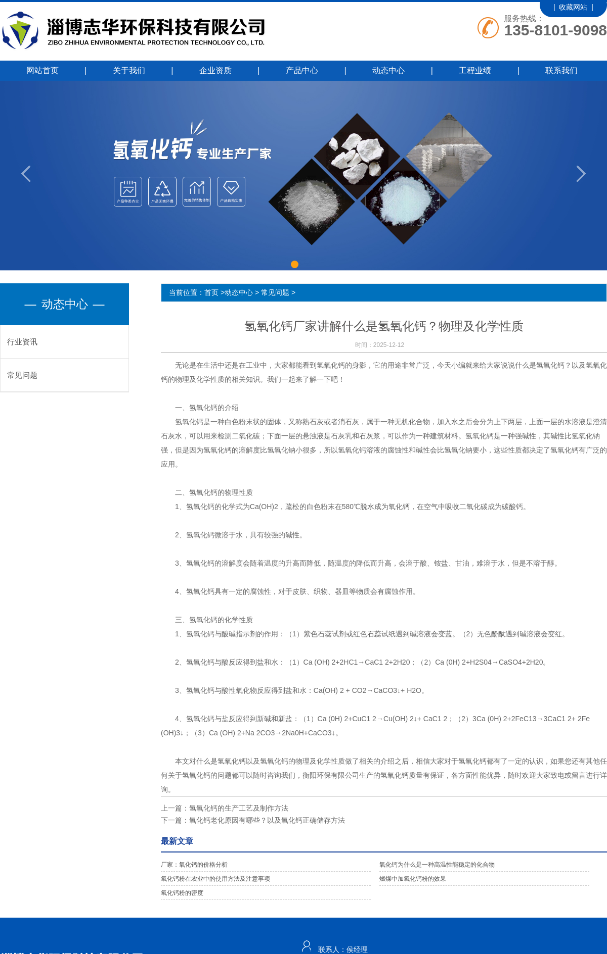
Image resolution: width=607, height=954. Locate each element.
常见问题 (22, 375)
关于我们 (129, 70)
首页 (211, 292)
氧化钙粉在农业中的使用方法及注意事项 (215, 878)
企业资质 (215, 70)
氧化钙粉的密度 (182, 892)
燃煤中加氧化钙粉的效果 (412, 878)
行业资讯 (22, 341)
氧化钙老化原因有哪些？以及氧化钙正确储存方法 (267, 820)
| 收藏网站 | (573, 7)
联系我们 (561, 70)
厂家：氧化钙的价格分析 (194, 864)
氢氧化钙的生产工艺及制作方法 (238, 808)
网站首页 (42, 70)
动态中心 (388, 70)
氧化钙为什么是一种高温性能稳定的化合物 (437, 864)
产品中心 (302, 70)
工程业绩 (475, 70)
